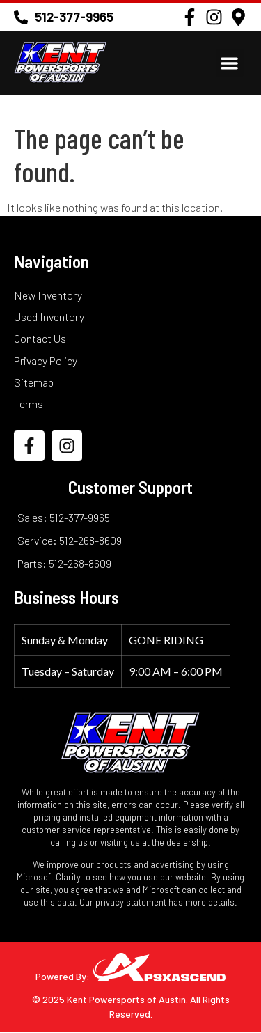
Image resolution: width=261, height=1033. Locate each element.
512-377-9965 (74, 16)
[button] (230, 63)
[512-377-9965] (21, 17)
